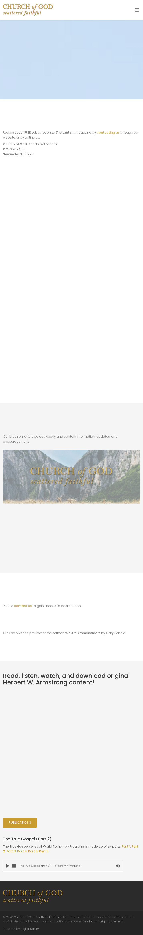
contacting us (108, 132)
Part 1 (126, 846)
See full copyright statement (103, 921)
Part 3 (11, 851)
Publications (20, 822)
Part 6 (43, 851)
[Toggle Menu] (137, 10)
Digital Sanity (30, 929)
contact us (23, 606)
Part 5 (33, 851)
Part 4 (22, 851)
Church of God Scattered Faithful (37, 917)
